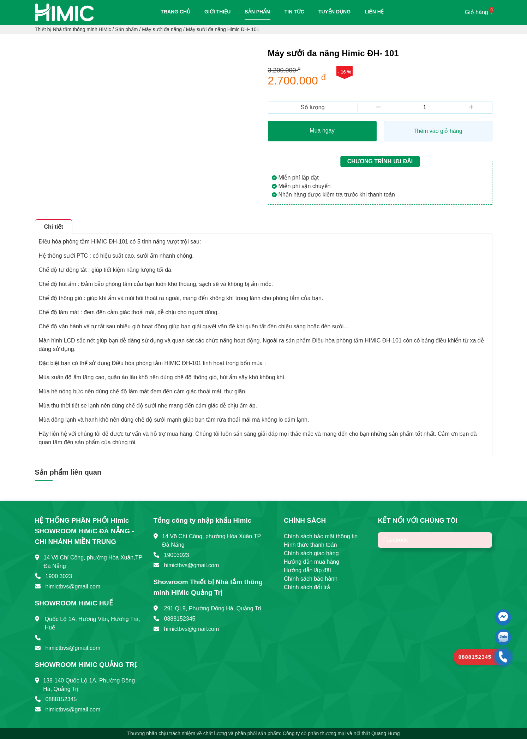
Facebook (395, 540)
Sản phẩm (257, 11)
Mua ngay (322, 131)
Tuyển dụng (334, 11)
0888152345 (61, 699)
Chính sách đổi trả (307, 587)
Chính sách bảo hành (310, 579)
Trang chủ (175, 11)
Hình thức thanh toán (310, 545)
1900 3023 (59, 576)
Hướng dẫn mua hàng (311, 562)
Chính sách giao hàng (311, 553)
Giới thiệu (217, 11)
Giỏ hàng (478, 12)
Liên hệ (374, 11)
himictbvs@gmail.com (73, 586)
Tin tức (294, 11)
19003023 (176, 555)
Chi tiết (53, 227)
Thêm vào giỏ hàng (437, 131)
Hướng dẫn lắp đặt (307, 570)
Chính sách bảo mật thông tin (321, 536)
